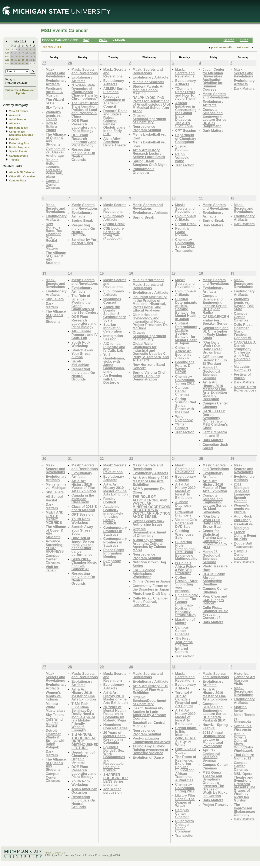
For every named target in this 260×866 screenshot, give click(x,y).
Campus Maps (18, 180)
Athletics (14, 123)
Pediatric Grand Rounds (182, 231)
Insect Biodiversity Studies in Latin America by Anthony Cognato (149, 713)
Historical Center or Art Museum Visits (244, 679)
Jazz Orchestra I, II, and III (215, 434)
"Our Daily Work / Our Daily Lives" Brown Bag (212, 347)
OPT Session (82, 514)
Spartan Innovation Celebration (112, 328)
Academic (15, 115)
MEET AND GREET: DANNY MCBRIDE (55, 517)
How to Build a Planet (51, 126)
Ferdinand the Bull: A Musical (54, 92)
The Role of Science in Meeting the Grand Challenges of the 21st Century (85, 304)
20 (12, 60)
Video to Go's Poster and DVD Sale (186, 523)
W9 (7, 49)
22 (19, 60)
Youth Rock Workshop (80, 344)
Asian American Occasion (84, 790)
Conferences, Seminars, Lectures (21, 133)
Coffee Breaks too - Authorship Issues (148, 522)
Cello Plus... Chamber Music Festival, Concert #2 (84, 564)
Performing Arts (19, 143)
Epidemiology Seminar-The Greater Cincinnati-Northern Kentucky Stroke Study (186, 605)
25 (30, 60)
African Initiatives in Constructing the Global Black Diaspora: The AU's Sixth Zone (186, 114)
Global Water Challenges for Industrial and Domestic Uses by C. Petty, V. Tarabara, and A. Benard (151, 352)
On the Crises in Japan (151, 581)
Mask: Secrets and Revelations (55, 72)
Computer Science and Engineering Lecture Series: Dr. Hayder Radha (215, 304)
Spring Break (82, 220)
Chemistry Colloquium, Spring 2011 (185, 243)
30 (23, 63)
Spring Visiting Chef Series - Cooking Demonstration (149, 376)
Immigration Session (113, 337)
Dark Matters (213, 130)
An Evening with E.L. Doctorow (112, 379)
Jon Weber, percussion (112, 790)
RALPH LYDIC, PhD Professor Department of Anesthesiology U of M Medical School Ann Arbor (151, 104)
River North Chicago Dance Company (184, 826)
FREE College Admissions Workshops (144, 573)
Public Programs (19, 147)
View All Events (18, 111)
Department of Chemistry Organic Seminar (83, 757)
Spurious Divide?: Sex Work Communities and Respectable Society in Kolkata (114, 758)
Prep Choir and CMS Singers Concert (215, 599)
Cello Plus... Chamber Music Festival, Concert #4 (215, 613)
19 (34, 56)
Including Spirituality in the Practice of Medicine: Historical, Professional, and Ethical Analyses (150, 303)
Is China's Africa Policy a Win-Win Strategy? (185, 568)
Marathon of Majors (185, 621)
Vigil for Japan (52, 568)
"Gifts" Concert (181, 426)
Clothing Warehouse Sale (184, 534)
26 (34, 60)
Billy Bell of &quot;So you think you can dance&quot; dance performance (82, 546)
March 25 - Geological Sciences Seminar (211, 557)
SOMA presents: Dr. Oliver (149, 490)
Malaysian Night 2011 (242, 368)
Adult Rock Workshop (243, 518)
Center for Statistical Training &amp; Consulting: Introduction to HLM (215, 539)
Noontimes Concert (112, 301)
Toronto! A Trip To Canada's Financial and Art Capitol (186, 699)
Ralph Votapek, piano (182, 157)
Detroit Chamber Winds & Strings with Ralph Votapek (55, 738)
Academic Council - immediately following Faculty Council (113, 515)
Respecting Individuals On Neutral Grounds (83, 154)
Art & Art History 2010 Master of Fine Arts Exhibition (83, 486)
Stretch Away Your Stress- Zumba (82, 353)
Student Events (18, 155)
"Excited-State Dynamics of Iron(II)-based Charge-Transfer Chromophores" (84, 91)
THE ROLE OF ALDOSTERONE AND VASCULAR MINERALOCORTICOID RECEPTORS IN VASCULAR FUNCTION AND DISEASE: (151, 506)
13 (12, 56)
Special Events (18, 151)
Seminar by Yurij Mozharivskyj (84, 241)
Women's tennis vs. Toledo (54, 115)
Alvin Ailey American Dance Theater (115, 141)
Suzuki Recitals (181, 148)
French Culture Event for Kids (245, 535)
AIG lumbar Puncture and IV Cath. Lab (114, 347)
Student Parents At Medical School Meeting (148, 89)
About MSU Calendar (22, 172)
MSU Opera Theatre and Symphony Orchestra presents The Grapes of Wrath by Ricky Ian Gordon (215, 784)
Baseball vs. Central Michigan (149, 724)
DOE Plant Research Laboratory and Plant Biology (84, 126)
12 (34, 53)
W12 (7, 60)
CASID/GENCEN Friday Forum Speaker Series (216, 320)
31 (27, 63)
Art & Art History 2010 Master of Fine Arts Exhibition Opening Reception (215, 390)
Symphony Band (112, 562)
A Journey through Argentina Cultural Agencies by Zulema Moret (149, 545)
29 (19, 63)
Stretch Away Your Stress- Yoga (82, 530)
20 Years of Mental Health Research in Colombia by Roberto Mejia (114, 713)
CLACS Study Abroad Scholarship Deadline (214, 579)
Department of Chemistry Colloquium (185, 138)
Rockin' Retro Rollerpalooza (245, 388)
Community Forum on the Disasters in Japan (151, 587)
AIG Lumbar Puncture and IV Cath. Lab (84, 334)
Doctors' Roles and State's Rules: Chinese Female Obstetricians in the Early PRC (115, 122)
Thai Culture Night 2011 (244, 756)
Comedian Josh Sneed (215, 446)
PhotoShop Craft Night (151, 593)
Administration (18, 119)
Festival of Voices (242, 376)
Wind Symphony (184, 418)
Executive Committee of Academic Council (114, 101)
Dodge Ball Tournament (243, 545)
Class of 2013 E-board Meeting (84, 508)
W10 (7, 53)
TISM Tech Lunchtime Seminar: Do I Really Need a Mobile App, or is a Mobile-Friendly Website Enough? (83, 717)
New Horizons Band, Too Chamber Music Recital (54, 232)
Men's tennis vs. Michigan (56, 486)
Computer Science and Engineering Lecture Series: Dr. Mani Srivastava (215, 503)
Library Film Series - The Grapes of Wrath (185, 801)
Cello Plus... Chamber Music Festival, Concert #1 (243, 331)
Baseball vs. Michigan (244, 526)
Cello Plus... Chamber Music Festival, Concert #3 (150, 601)
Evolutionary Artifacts (56, 82)
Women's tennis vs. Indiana (54, 696)
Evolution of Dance (148, 757)
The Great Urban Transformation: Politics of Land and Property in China (85, 109)
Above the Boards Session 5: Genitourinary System (114, 313)
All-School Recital (54, 498)
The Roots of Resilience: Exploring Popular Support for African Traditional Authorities (185, 768)
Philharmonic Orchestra (143, 170)
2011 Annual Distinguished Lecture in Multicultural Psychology (214, 739)
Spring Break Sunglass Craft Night (150, 163)
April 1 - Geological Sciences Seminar (211, 755)
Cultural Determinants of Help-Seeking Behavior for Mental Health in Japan (186, 309)
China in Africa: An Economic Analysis (183, 353)
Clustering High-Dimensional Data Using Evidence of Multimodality (186, 550)
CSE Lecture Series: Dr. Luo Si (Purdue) (215, 360)
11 (30, 53)
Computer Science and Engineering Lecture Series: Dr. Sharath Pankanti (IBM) (215, 712)
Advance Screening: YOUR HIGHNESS (55, 546)
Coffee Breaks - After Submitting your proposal (186, 584)
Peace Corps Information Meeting (113, 553)
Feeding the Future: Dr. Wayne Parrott (184, 367)
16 (23, 56)
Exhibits (14, 139)
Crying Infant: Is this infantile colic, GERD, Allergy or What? (186, 736)
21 (15, 60)
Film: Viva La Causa (185, 750)
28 (15, 49)
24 (27, 60)
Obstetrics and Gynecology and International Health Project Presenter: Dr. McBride (150, 321)
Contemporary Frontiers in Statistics (115, 531)
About (48, 852)
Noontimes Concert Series (115, 726)
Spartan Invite (240, 708)
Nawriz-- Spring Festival (215, 726)
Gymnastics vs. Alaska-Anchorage (55, 152)
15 (19, 56)
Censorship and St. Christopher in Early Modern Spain (216, 333)
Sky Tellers (55, 107)
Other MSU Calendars (22, 176)
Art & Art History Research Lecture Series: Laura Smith (149, 153)
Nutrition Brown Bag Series (149, 564)
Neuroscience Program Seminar (147, 128)
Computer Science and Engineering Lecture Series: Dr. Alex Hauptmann (215, 118)
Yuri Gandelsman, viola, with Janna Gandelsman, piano (114, 363)
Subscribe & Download (20, 90)
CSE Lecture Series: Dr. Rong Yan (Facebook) (113, 233)
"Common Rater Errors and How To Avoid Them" (185, 94)
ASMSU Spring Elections (115, 90)
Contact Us (59, 852)
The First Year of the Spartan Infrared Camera (184, 645)
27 (12, 49)
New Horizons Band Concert (149, 366)
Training (14, 159)
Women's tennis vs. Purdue (242, 508)
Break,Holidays (18, 127)
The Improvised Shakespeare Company (244, 810)
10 (27, 53)
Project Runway (215, 805)
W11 (7, 56)
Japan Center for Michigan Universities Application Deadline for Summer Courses (213, 79)
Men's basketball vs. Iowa (149, 136)
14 (15, 56)
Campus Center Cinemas (53, 184)
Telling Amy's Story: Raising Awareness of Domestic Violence (150, 749)
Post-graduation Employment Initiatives (151, 740)
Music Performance (148, 280)
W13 (7, 63)
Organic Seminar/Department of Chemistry (149, 118)
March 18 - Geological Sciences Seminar (211, 373)
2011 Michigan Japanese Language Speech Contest (242, 492)
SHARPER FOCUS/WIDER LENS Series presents (115, 780)
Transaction (184, 165)
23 (23, 60)
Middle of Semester (148, 82)
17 (27, 56)
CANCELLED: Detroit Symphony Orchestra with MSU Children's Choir (215, 419)
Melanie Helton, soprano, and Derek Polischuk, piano (54, 168)
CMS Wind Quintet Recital (54, 722)
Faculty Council (109, 500)
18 (30, 56)
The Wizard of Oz (55, 101)
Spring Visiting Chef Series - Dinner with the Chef (185, 405)
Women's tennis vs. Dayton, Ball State (244, 304)
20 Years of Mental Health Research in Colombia (114, 738)
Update (21, 93)
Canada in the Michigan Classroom (82, 498)
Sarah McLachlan (80, 363)
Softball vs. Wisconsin (243, 727)
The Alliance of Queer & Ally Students (56, 139)
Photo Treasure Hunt (215, 568)
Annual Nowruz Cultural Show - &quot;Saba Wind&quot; (243, 742)
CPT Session (185, 130)
